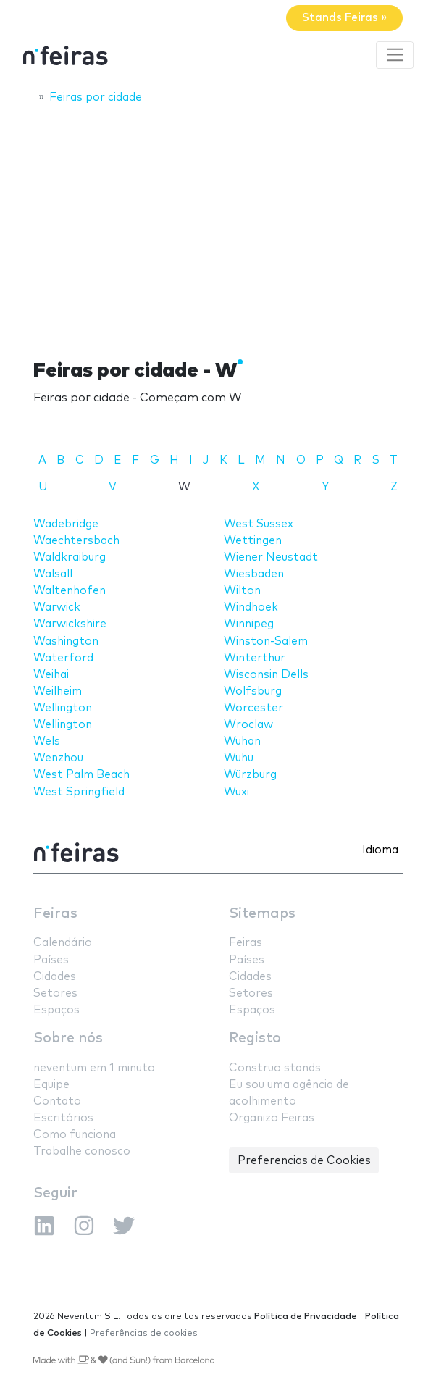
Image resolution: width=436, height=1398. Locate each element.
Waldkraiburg (69, 557)
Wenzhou (58, 758)
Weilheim (57, 691)
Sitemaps (262, 914)
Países (51, 960)
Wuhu (238, 758)
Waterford (63, 658)
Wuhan (242, 741)
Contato (57, 1101)
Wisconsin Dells (266, 674)
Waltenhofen (69, 590)
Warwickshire (69, 624)
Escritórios (63, 1118)
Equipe (51, 1084)
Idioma (380, 850)
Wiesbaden (254, 574)
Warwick (56, 607)
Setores (55, 993)
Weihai (51, 674)
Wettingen (253, 540)
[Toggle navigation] (395, 55)
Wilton (242, 590)
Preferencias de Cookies (304, 1160)
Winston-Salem (266, 641)
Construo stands (275, 1068)
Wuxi (236, 792)
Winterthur (254, 658)
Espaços (56, 1010)
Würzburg (250, 774)
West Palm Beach (81, 774)
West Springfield (79, 792)
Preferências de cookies (144, 1333)
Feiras (55, 914)
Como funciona (74, 1134)
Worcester (253, 708)
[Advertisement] (218, 222)
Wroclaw (248, 724)
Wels (46, 741)
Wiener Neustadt (271, 557)
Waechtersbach (76, 540)
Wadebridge (65, 524)
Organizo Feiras (271, 1118)
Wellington (62, 708)
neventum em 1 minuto (94, 1068)
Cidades (54, 976)
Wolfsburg (253, 691)
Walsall (52, 574)
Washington (65, 641)
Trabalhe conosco (81, 1151)
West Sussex (258, 524)
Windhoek (251, 607)
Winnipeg (249, 624)
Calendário (62, 942)
